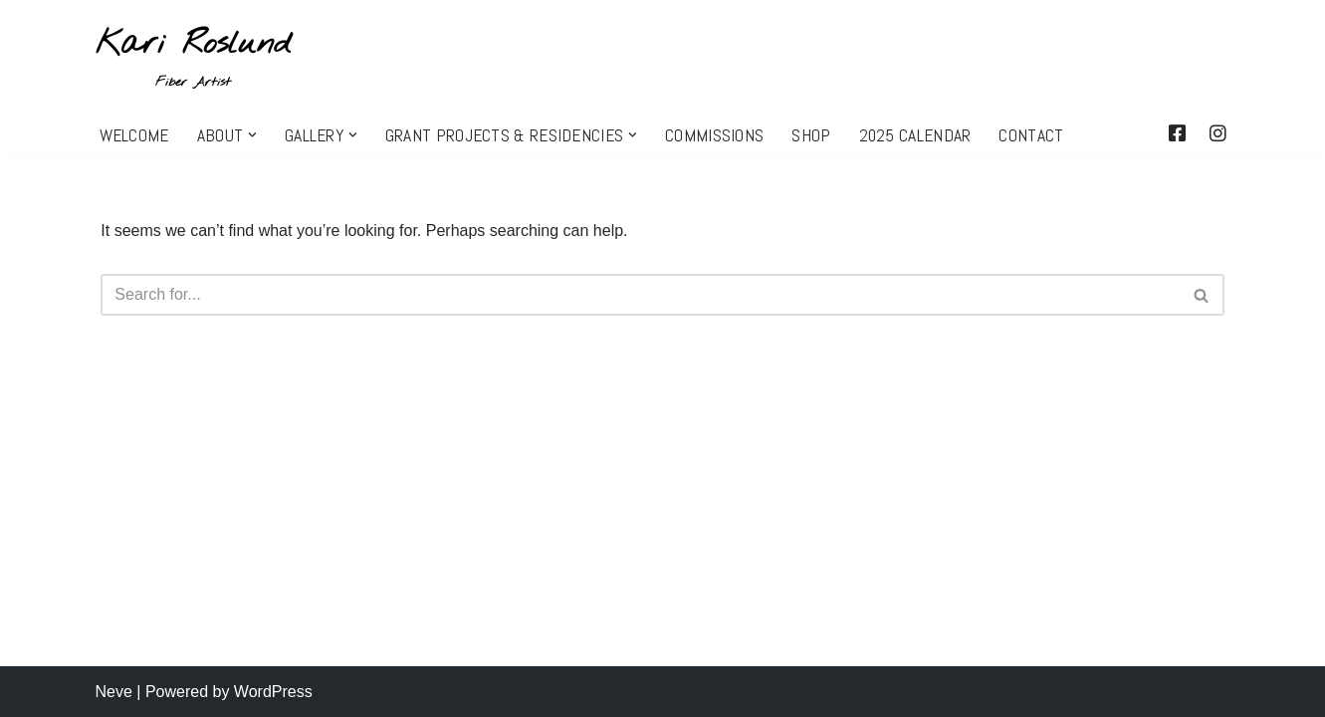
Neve (114, 691)
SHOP (810, 135)
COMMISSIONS (714, 135)
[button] (252, 134)
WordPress (273, 691)
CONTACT (1030, 135)
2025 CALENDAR (915, 135)
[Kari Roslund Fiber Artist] (193, 56)
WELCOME (134, 135)
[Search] (640, 295)
